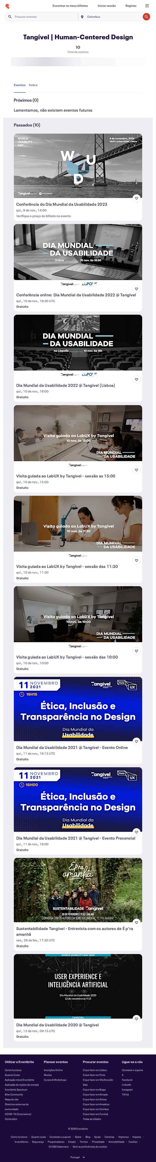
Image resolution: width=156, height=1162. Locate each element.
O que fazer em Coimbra (96, 1109)
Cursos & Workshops (55, 1079)
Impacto (136, 1136)
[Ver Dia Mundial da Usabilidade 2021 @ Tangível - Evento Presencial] (78, 799)
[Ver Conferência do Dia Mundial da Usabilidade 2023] (78, 166)
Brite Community (14, 1094)
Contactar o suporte (132, 1070)
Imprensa (123, 1136)
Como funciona (13, 1070)
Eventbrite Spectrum (16, 1089)
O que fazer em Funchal (95, 1114)
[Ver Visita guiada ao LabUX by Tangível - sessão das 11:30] (78, 528)
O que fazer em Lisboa (95, 1070)
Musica (48, 1074)
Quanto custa (38, 1136)
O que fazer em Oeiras (95, 1099)
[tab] (20, 85)
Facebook (127, 1079)
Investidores (21, 1141)
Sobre (78, 1136)
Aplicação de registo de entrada (22, 1084)
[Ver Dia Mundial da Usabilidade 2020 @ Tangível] (78, 986)
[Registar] (131, 6)
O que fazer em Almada (95, 1094)
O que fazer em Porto (94, 1074)
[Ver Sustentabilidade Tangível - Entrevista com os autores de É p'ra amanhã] (78, 890)
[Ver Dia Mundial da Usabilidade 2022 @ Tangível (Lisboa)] (78, 347)
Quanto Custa (12, 1074)
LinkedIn (126, 1084)
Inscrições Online (53, 1070)
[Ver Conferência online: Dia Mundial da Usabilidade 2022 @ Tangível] (78, 256)
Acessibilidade (116, 1141)
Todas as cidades (92, 1118)
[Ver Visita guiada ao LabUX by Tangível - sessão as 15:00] (78, 437)
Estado (72, 1141)
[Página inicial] (7, 6)
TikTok (125, 1094)
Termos (84, 1141)
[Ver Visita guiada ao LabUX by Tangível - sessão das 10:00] (78, 618)
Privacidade (98, 1141)
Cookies (133, 1141)
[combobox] (114, 16)
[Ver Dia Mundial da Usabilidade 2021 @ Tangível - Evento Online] (78, 709)
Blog (88, 1136)
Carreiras (109, 1136)
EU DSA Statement (59, 1146)
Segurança (38, 1141)
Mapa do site (11, 1099)
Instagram (127, 1089)
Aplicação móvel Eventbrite (19, 1079)
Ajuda (97, 1136)
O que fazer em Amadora (96, 1104)
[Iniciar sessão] (106, 6)
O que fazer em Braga (94, 1089)
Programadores (56, 1141)
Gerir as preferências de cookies (90, 1146)
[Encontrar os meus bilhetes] (70, 6)
